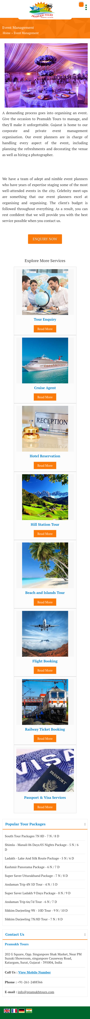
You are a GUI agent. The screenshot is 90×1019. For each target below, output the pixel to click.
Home (6, 33)
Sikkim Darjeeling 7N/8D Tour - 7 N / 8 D (34, 919)
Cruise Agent (45, 387)
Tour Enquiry (45, 319)
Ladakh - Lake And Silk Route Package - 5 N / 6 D (39, 858)
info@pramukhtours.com (36, 992)
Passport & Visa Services (45, 797)
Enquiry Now (45, 239)
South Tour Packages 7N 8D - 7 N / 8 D (32, 836)
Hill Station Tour (45, 524)
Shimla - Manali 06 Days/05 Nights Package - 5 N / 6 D (41, 847)
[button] (34, 972)
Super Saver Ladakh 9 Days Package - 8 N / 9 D (37, 893)
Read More (44, 329)
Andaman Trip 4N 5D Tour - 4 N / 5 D (31, 884)
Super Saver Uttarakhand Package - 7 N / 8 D (36, 875)
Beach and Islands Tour (45, 592)
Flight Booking (45, 661)
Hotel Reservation (45, 456)
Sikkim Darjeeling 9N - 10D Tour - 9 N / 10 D (36, 910)
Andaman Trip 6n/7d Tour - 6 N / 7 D (31, 902)
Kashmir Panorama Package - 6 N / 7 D (32, 867)
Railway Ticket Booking (45, 729)
